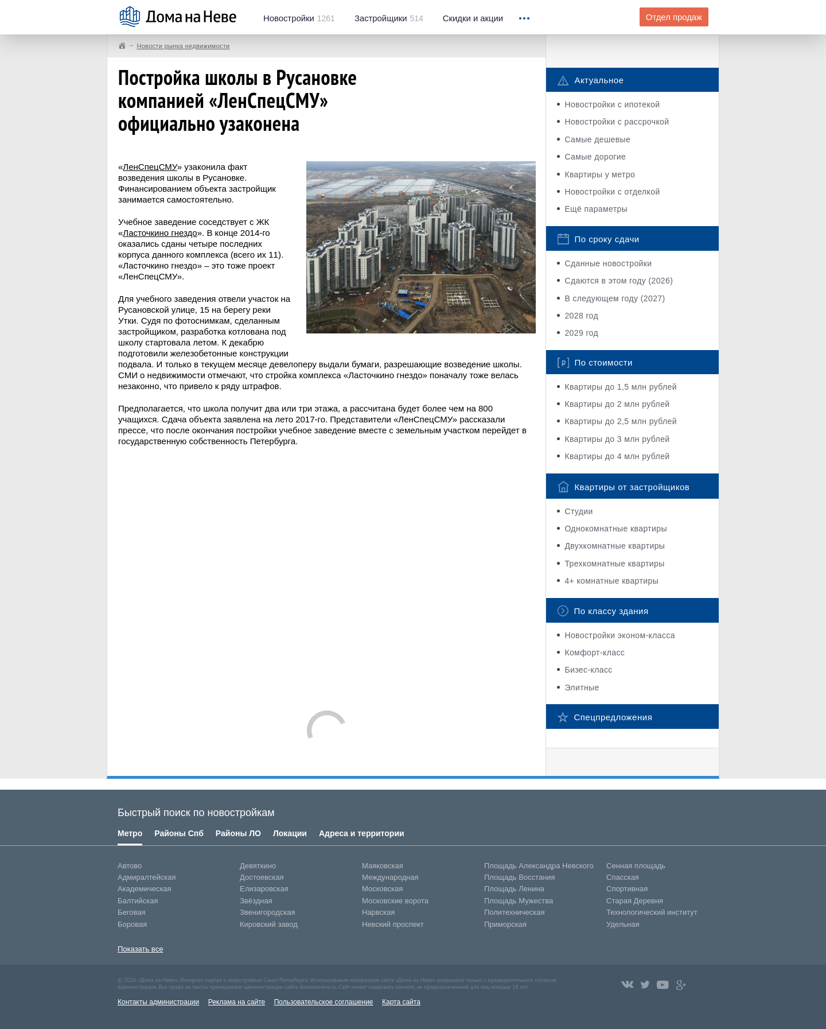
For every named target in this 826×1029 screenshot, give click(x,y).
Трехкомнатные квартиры (614, 563)
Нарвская (378, 912)
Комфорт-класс (594, 652)
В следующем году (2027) (614, 298)
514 (388, 18)
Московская (382, 888)
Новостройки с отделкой (612, 191)
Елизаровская (264, 888)
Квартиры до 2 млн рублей (616, 404)
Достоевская (261, 877)
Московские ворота (395, 900)
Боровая (132, 924)
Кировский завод (269, 924)
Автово (130, 865)
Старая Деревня (634, 900)
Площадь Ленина (514, 888)
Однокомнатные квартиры (615, 528)
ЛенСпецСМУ (150, 167)
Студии (578, 511)
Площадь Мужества (518, 900)
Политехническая (514, 912)
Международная (390, 877)
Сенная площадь (635, 865)
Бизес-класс (588, 669)
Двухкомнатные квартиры (614, 545)
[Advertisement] (327, 573)
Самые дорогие (595, 156)
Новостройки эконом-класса (619, 635)
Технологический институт (652, 912)
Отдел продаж (674, 17)
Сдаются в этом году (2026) (618, 280)
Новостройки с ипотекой (612, 104)
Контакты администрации (158, 1002)
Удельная (622, 924)
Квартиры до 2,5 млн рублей (620, 421)
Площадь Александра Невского (539, 865)
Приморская (505, 924)
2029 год (581, 332)
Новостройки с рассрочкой (616, 121)
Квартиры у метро (599, 174)
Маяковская (382, 865)
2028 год (581, 315)
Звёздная (256, 900)
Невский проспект (393, 924)
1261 (299, 18)
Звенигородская (267, 912)
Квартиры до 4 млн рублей (616, 456)
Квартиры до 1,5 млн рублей (620, 386)
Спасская (622, 877)
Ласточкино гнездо (160, 233)
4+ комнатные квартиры (611, 580)
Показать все (140, 949)
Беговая (131, 912)
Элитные (581, 687)
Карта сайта (401, 1002)
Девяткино (258, 865)
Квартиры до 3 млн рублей (616, 439)
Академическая (145, 888)
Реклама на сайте (237, 1002)
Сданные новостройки (608, 263)
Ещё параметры (596, 208)
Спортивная (627, 888)
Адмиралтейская (147, 877)
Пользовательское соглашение (323, 1002)
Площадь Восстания (519, 877)
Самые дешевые (597, 139)
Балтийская (138, 900)
